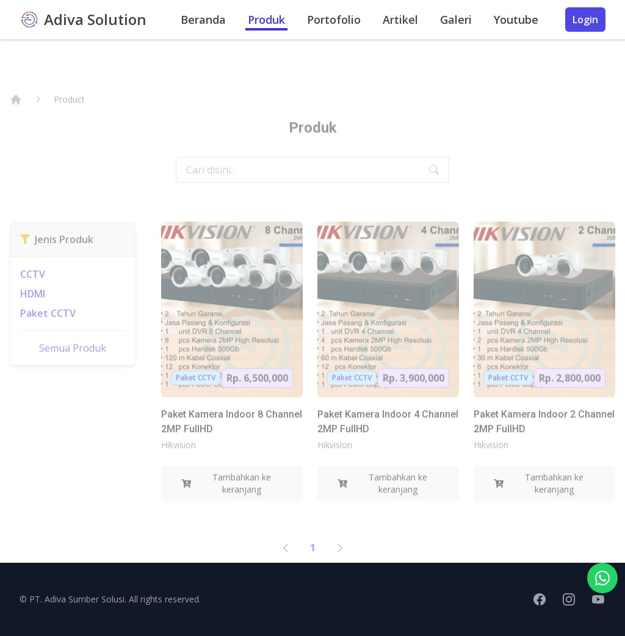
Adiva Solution (95, 19)
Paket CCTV (48, 328)
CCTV (32, 289)
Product (69, 114)
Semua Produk (72, 363)
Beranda (203, 19)
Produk (266, 19)
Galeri (456, 19)
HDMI (32, 309)
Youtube (516, 19)
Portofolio (334, 19)
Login (585, 19)
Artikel (400, 19)
